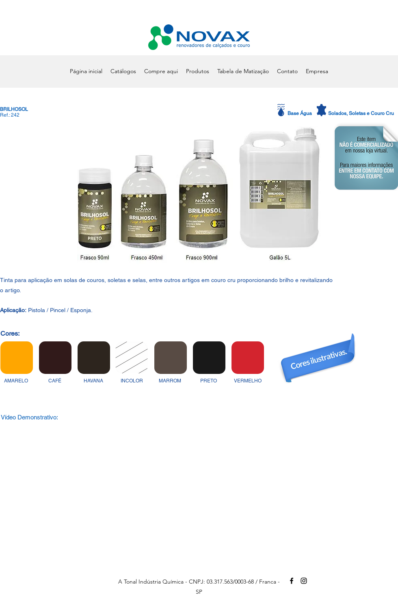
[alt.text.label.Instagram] (304, 581)
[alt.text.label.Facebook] (292, 581)
